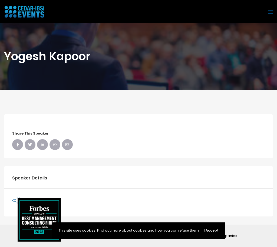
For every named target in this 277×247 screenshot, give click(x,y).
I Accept (211, 230)
